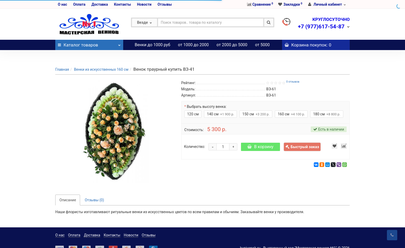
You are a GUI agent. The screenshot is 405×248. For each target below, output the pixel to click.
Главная (62, 59)
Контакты (122, 4)
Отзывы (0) (94, 190)
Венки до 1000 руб (152, 44)
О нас (62, 4)
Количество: (194, 136)
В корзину (260, 136)
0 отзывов (292, 71)
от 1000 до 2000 (193, 44)
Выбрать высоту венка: (206, 96)
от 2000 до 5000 (231, 44)
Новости (144, 4)
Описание (67, 190)
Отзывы (165, 4)
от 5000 (262, 44)
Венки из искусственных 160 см (101, 59)
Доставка (99, 4)
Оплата (79, 4)
